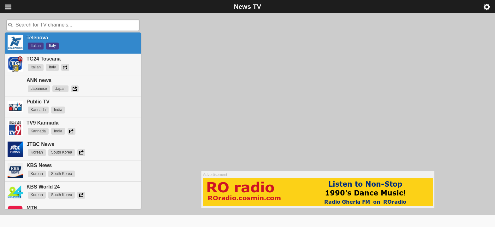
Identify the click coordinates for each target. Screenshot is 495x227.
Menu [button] (8, 7)
